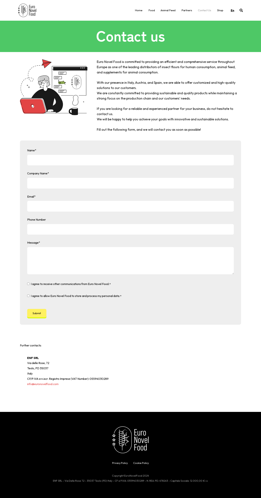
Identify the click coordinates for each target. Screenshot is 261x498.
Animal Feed (168, 10)
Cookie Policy (141, 463)
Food (151, 10)
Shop (220, 10)
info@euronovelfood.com (43, 384)
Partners (186, 10)
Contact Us (204, 10)
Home (138, 10)
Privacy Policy (120, 463)
